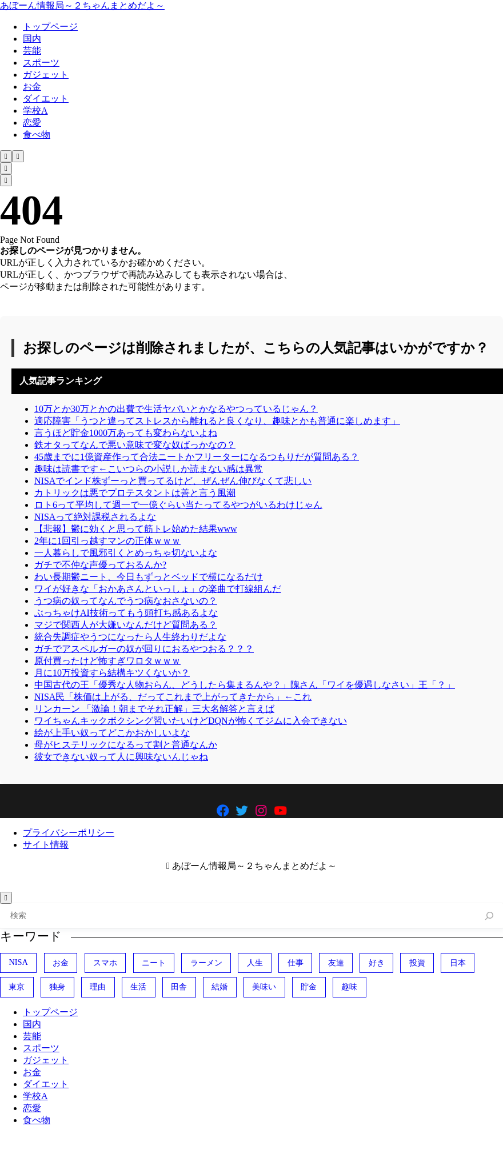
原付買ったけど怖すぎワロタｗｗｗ (107, 661)
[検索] (489, 916)
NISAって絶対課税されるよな (95, 517)
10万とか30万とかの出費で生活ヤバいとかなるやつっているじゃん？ (176, 409)
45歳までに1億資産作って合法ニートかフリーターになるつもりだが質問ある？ (196, 457)
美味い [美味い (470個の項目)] (264, 986)
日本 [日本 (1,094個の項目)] (458, 962)
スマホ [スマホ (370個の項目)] (105, 962)
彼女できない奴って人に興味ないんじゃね (121, 757)
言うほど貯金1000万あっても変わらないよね (125, 433)
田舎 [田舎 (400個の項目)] (179, 986)
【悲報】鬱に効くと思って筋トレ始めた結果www (135, 529)
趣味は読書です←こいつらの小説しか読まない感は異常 (148, 469)
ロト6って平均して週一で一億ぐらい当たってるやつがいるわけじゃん (178, 505)
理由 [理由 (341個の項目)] (98, 986)
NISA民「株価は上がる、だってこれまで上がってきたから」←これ (173, 697)
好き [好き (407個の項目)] (377, 962)
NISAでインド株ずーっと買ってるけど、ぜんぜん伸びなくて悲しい (173, 481)
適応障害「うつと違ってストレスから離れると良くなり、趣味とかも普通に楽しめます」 (217, 421)
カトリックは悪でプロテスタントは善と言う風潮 (134, 493)
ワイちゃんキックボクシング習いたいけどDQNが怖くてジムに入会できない (190, 721)
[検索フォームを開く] (6, 156)
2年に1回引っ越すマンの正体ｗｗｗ (107, 541)
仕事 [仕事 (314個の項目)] (296, 962)
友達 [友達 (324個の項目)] (336, 962)
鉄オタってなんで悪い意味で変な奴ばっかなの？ (134, 445)
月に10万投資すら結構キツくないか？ (112, 673)
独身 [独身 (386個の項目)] (57, 986)
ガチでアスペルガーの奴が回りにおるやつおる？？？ (144, 649)
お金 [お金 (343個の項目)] (61, 962)
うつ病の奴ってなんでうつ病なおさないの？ (125, 601)
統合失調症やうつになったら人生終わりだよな (130, 637)
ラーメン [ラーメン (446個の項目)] (206, 962)
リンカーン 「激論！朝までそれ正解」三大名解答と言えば (154, 709)
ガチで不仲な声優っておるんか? (100, 565)
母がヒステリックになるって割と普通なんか (125, 745)
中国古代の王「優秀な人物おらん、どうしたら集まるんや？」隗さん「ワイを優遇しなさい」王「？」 (244, 685)
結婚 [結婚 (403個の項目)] (219, 986)
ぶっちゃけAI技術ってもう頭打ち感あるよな (126, 613)
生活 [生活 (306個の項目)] (138, 986)
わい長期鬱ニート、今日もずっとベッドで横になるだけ (148, 577)
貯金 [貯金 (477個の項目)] (309, 986)
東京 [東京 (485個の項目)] (17, 986)
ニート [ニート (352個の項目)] (154, 962)
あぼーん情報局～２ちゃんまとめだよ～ (82, 5)
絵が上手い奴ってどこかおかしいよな (112, 733)
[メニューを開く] (18, 156)
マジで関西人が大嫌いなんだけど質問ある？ (125, 625)
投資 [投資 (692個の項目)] (417, 962)
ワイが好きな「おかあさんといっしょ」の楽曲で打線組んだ (157, 589)
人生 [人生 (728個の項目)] (255, 962)
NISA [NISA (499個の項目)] (18, 962)
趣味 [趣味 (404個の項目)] (349, 986)
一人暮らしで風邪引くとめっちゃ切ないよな (125, 553)
